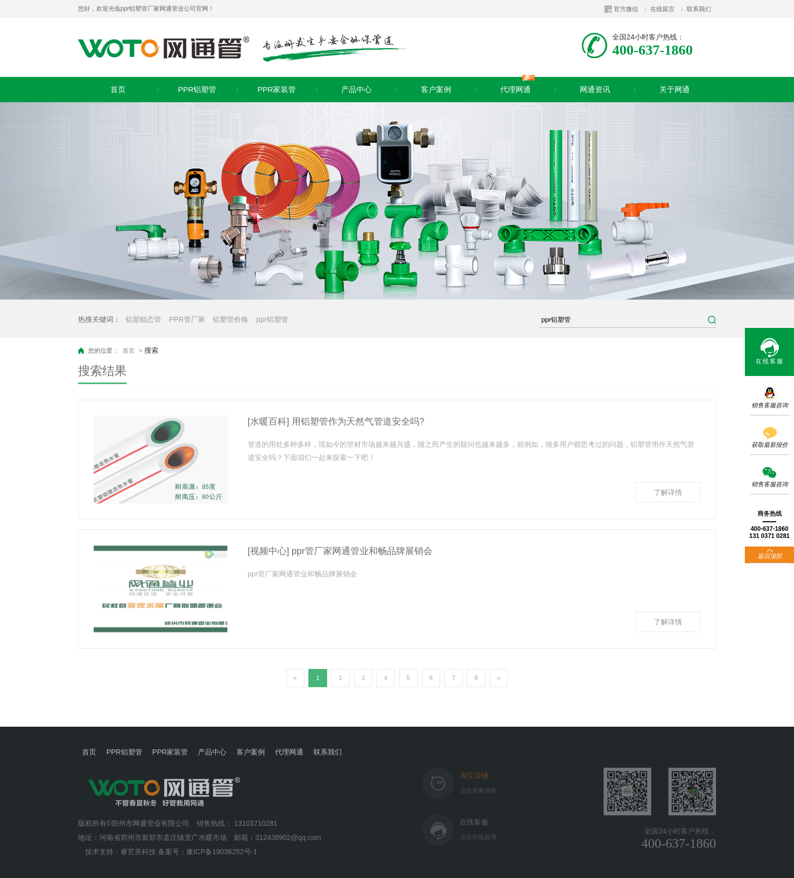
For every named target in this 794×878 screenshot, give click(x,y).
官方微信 (626, 9)
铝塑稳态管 (143, 319)
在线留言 (662, 9)
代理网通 (517, 85)
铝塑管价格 (230, 319)
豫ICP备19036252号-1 (221, 845)
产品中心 (356, 89)
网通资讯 (595, 89)
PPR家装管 (277, 89)
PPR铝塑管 (197, 89)
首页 (118, 89)
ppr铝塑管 (272, 319)
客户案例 (436, 89)
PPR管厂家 (187, 319)
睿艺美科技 (138, 845)
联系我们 (699, 9)
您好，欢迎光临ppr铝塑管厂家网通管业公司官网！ (146, 8)
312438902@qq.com (289, 830)
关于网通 (674, 89)
